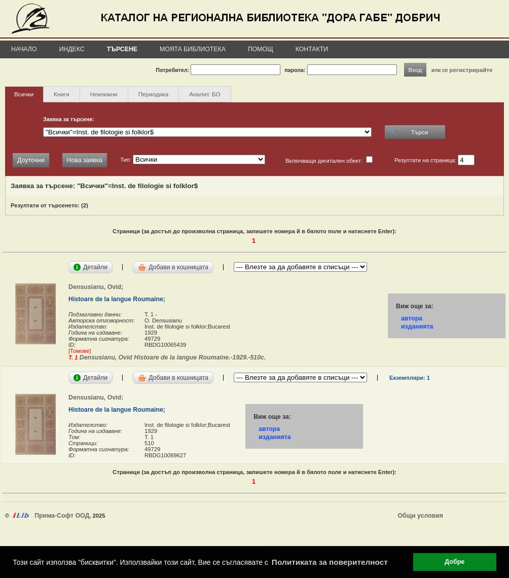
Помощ (260, 49)
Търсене (122, 49)
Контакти (312, 49)
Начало (24, 49)
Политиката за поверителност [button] (330, 562)
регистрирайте (471, 69)
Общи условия (420, 515)
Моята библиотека (193, 49)
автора (411, 318)
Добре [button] (454, 561)
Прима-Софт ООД (61, 515)
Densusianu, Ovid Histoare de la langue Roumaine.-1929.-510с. (172, 357)
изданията (417, 326)
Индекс (72, 49)
